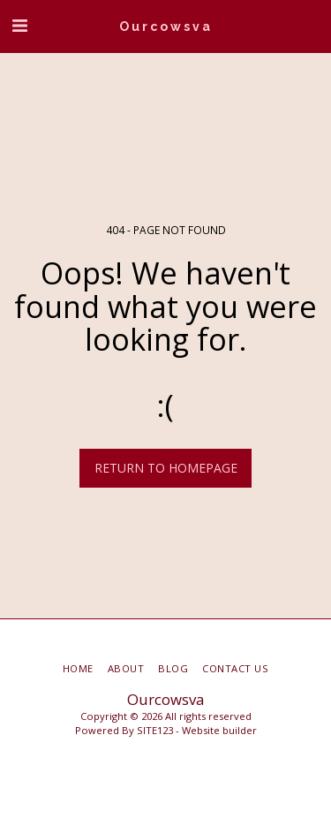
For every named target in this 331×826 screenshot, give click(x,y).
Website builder (219, 730)
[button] (19, 25)
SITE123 (155, 730)
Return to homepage (165, 467)
